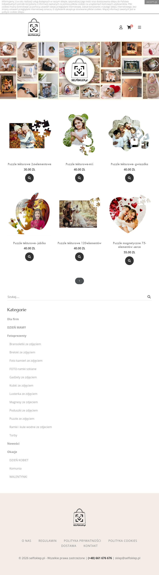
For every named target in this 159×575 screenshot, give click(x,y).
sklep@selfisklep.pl (127, 558)
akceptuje (151, 2)
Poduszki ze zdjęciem (23, 410)
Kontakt (91, 546)
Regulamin (47, 541)
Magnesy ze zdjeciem (23, 402)
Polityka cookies (122, 541)
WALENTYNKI (18, 477)
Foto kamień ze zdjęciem (25, 361)
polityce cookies (9, 12)
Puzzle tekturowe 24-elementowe (29, 164)
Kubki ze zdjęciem (21, 385)
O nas (26, 541)
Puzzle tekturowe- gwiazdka (129, 164)
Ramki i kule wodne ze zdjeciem (30, 427)
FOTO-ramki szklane (22, 369)
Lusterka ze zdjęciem (23, 394)
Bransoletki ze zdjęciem (25, 344)
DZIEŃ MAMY (16, 327)
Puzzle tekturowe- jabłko (29, 243)
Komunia (15, 468)
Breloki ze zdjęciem (22, 352)
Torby (13, 435)
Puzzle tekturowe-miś (79, 164)
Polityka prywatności (82, 541)
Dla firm (13, 319)
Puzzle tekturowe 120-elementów (79, 243)
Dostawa (68, 546)
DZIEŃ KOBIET (18, 460)
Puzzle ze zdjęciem (21, 419)
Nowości (13, 444)
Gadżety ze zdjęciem (23, 377)
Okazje (12, 452)
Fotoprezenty (16, 336)
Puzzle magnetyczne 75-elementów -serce (129, 245)
